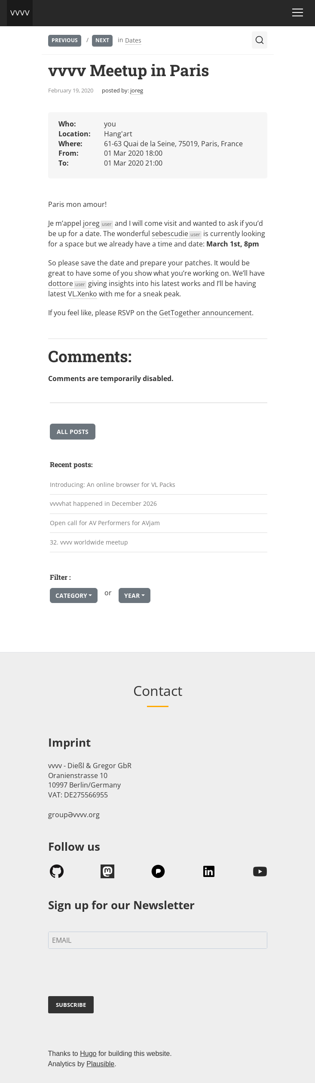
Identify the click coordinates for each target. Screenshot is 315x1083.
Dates (133, 40)
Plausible (100, 1064)
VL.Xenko (82, 293)
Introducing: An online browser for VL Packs (112, 484)
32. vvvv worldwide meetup (89, 542)
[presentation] (113, 974)
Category (71, 595)
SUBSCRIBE (71, 1005)
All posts (73, 432)
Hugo (88, 1053)
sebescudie (177, 233)
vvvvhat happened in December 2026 (103, 503)
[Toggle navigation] (297, 12)
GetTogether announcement (205, 312)
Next (102, 40)
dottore (67, 283)
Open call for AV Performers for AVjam (105, 523)
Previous (65, 40)
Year (132, 595)
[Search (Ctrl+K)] (259, 40)
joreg (136, 90)
